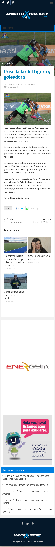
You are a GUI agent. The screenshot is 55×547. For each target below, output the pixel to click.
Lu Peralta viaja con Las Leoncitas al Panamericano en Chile (27, 510)
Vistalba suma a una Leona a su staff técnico (14, 295)
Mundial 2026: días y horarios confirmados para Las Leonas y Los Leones (25, 477)
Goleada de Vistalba (39, 221)
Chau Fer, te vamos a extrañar (39, 257)
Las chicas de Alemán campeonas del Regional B (27, 485)
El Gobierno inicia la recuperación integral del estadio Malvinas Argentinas (14, 261)
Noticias (12, 63)
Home (4, 63)
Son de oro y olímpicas (15, 221)
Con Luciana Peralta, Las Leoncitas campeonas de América (26, 492)
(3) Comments (10, 87)
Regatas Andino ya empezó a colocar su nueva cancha (25, 501)
